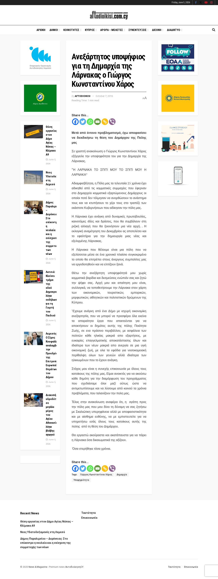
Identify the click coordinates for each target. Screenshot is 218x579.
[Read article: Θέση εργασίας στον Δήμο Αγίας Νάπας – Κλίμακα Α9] (33, 132)
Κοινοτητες (71, 30)
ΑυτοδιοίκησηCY (74, 567)
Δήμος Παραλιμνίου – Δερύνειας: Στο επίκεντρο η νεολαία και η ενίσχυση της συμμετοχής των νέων (45, 543)
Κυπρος (90, 30)
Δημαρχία (122, 474)
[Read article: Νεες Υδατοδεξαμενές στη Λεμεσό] (33, 177)
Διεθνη (156, 30)
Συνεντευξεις (138, 30)
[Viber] (112, 121)
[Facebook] (75, 121)
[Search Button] (213, 30)
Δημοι (54, 30)
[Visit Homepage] (109, 15)
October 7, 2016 (104, 96)
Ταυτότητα (88, 512)
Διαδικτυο (173, 30)
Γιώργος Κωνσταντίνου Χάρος (96, 474)
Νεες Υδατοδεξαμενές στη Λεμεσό (42, 532)
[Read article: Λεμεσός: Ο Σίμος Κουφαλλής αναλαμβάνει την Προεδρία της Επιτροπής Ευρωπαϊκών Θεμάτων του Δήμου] (33, 338)
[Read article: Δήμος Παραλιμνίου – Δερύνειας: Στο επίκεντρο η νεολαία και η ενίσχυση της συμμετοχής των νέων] (33, 207)
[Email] (97, 121)
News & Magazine (38, 567)
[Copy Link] (105, 121)
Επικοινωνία (89, 517)
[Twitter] (82, 121)
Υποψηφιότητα (81, 480)
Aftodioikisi (82, 96)
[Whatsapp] (90, 121)
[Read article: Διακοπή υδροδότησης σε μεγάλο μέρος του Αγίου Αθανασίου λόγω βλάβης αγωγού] (33, 400)
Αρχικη (40, 30)
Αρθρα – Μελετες (111, 30)
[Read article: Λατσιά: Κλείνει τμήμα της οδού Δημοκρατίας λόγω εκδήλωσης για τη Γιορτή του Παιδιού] (33, 277)
